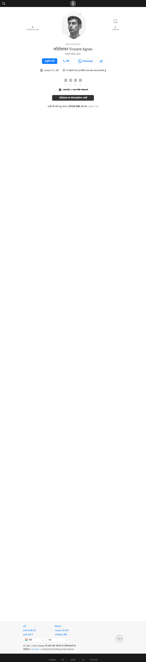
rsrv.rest (34, 649)
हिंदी (28, 640)
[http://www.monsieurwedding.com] (101, 61)
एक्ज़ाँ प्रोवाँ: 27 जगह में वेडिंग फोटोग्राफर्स (75, 90)
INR (49, 640)
